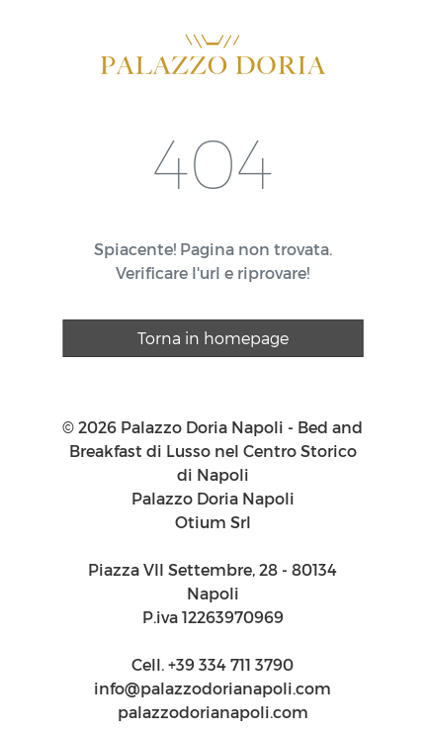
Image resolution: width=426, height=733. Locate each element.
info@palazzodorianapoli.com (212, 688)
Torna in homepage (213, 337)
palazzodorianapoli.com (213, 711)
